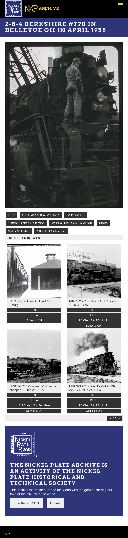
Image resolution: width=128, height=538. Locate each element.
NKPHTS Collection (51, 231)
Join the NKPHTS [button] (26, 503)
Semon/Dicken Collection (26, 223)
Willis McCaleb (19, 231)
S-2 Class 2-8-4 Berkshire (93, 320)
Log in (6, 533)
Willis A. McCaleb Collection (72, 223)
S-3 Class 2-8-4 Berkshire (40, 215)
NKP (11, 215)
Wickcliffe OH (94, 410)
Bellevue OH (76, 215)
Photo (103, 223)
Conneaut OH (34, 410)
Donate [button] (55, 503)
